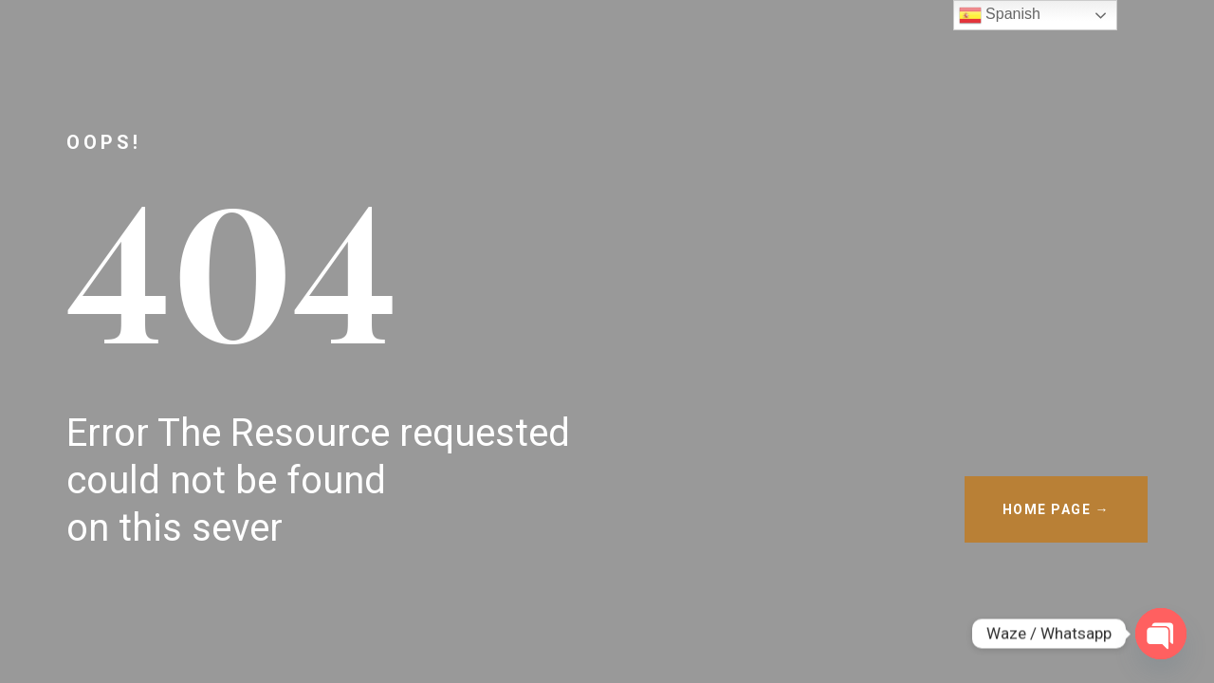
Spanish (999, 15)
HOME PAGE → (1056, 509)
